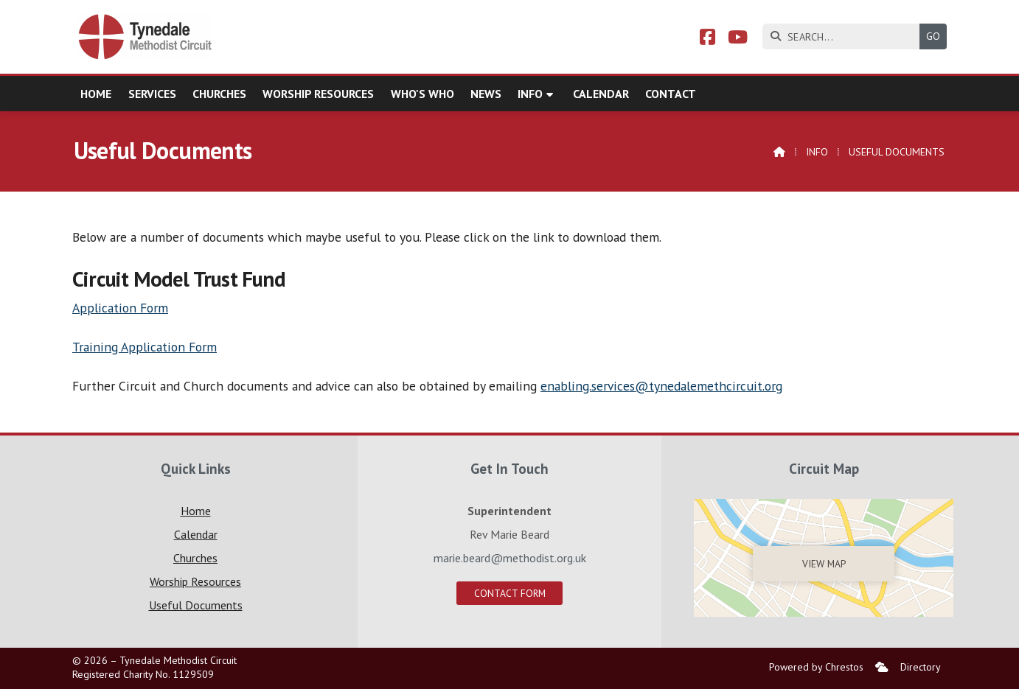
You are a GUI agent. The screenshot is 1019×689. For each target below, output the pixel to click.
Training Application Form (144, 346)
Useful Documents (196, 605)
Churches (195, 557)
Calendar (196, 534)
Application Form (120, 307)
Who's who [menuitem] (422, 93)
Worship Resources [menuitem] (318, 93)
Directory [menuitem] (920, 667)
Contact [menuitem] (670, 93)
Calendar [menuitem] (601, 93)
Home (196, 510)
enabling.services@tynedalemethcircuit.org (661, 385)
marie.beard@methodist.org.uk (510, 557)
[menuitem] (881, 667)
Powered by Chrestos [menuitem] (816, 667)
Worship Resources (195, 581)
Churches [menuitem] (219, 93)
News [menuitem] (485, 93)
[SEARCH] (844, 36)
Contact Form (510, 593)
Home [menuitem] (95, 93)
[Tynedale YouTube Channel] (738, 39)
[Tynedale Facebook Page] (707, 39)
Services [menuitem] (152, 93)
